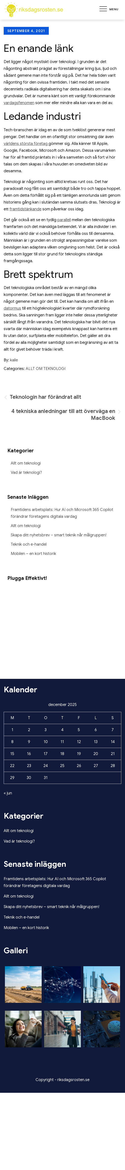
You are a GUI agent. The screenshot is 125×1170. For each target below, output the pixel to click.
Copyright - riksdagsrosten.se (62, 1079)
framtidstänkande (25, 209)
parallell (64, 219)
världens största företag (26, 143)
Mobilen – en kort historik (33, 553)
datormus (12, 308)
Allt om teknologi (45, 368)
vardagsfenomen (19, 102)
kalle (14, 360)
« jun (8, 793)
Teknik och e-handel (29, 544)
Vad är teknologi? (26, 472)
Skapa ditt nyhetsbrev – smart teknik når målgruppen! (58, 535)
